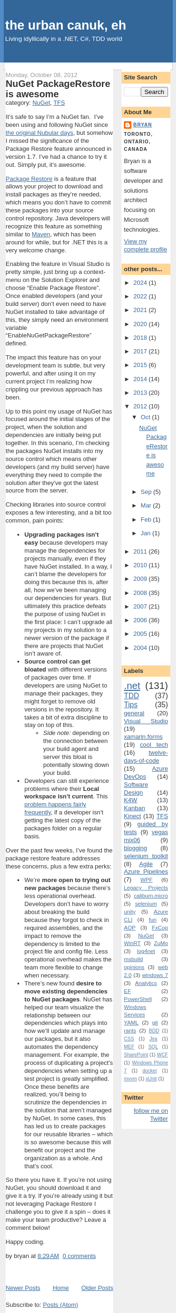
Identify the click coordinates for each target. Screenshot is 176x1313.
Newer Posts (23, 1287)
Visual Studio (146, 721)
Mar (147, 505)
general (134, 713)
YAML (131, 1022)
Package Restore (29, 178)
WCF (162, 1054)
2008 (141, 592)
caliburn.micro (151, 895)
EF (127, 991)
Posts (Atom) (60, 1304)
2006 (141, 620)
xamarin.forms (143, 736)
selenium (146, 903)
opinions (134, 967)
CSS (129, 1038)
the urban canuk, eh (65, 25)
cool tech (154, 744)
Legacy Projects (146, 887)
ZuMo (161, 943)
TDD (131, 696)
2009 (141, 578)
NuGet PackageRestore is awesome (58, 88)
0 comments (79, 1255)
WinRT (132, 943)
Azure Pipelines (146, 871)
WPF (146, 879)
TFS (59, 102)
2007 (141, 606)
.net (132, 685)
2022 (141, 296)
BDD (154, 1030)
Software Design (136, 788)
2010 (141, 565)
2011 (141, 551)
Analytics (146, 983)
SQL (153, 1046)
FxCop (160, 927)
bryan (142, 124)
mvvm (130, 1078)
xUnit (151, 1078)
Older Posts (97, 1287)
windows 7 (155, 975)
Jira (153, 1038)
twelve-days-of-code (146, 756)
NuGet (41, 102)
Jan (147, 533)
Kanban (134, 808)
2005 (141, 633)
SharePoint (136, 1054)
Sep (147, 491)
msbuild (133, 959)
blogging (135, 848)
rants (130, 1030)
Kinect (132, 816)
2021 (141, 309)
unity (130, 911)
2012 (141, 406)
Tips (131, 705)
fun (152, 919)
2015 (141, 364)
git (155, 1022)
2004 (141, 647)
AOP (130, 927)
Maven (41, 234)
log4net (146, 951)
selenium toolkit (146, 856)
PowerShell (138, 999)
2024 (141, 282)
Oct (146, 417)
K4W (130, 800)
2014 (141, 379)
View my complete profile (145, 245)
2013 (141, 392)
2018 (141, 337)
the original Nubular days (39, 132)
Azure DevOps (146, 772)
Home (61, 1287)
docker (150, 1070)
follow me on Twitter (151, 1114)
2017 (141, 351)
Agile (146, 864)
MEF (129, 1046)
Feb (147, 519)
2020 (141, 324)
